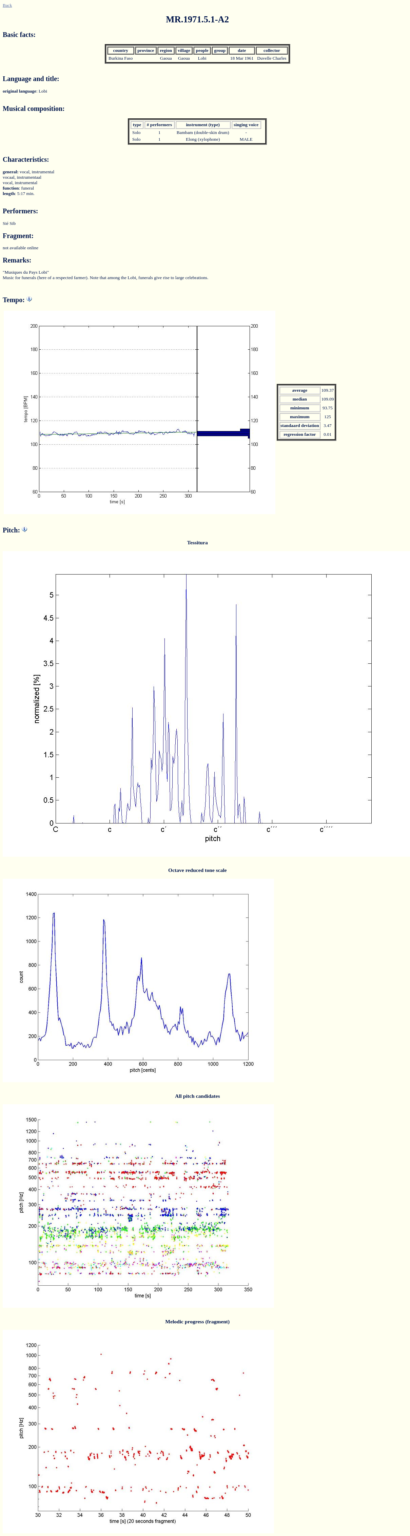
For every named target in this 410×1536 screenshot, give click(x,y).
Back (7, 5)
